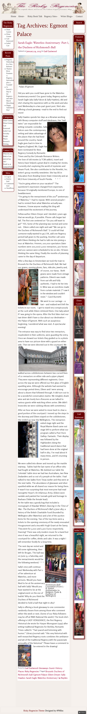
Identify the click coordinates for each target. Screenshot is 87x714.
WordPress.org (11, 188)
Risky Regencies (32, 671)
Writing (5, 144)
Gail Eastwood (50, 51)
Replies (63, 678)
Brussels (49, 671)
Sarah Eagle (31, 678)
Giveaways (43, 668)
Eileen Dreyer (54, 674)
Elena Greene (8, 123)
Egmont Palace (40, 674)
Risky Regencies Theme (33, 710)
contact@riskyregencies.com (13, 167)
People (5, 136)
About (21, 16)
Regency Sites (51, 16)
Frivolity (6, 134)
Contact (79, 16)
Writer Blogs (67, 16)
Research (6, 141)
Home (13, 16)
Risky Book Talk (35, 16)
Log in (8, 177)
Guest (51, 668)
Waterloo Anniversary (47, 678)
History (58, 668)
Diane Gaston (8, 120)
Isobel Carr (7, 131)
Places (5, 139)
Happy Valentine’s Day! (10, 107)
